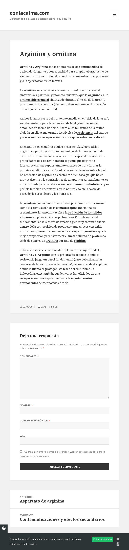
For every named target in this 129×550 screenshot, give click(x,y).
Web (22, 435)
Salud (54, 306)
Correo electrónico (35, 420)
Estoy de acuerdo (102, 539)
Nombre (26, 405)
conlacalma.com (30, 13)
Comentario (29, 356)
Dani (43, 306)
